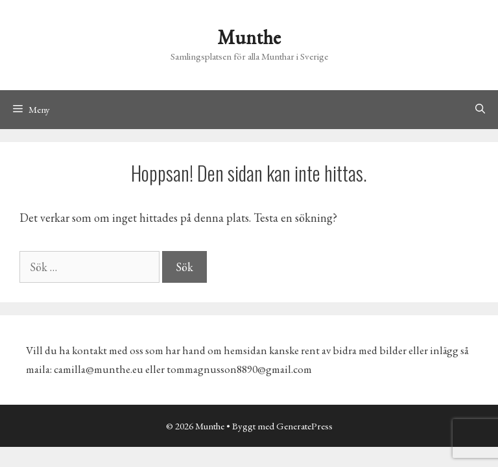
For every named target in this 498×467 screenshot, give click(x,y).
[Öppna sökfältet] (480, 109)
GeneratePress (304, 426)
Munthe (249, 37)
